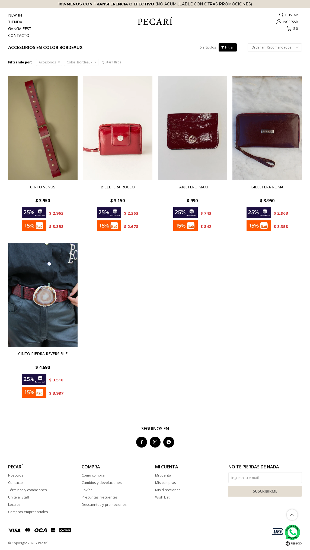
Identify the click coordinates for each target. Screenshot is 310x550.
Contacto (18, 35)
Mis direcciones (168, 489)
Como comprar (94, 475)
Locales (14, 504)
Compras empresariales (28, 511)
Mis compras (165, 482)
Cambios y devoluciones (102, 482)
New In (15, 15)
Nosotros (15, 475)
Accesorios (47, 62)
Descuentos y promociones (104, 504)
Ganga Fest (19, 28)
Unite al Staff (18, 497)
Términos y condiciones (27, 489)
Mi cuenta (163, 475)
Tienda (15, 21)
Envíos (87, 489)
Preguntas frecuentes (100, 497)
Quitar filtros (111, 62)
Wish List (162, 497)
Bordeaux (79, 62)
